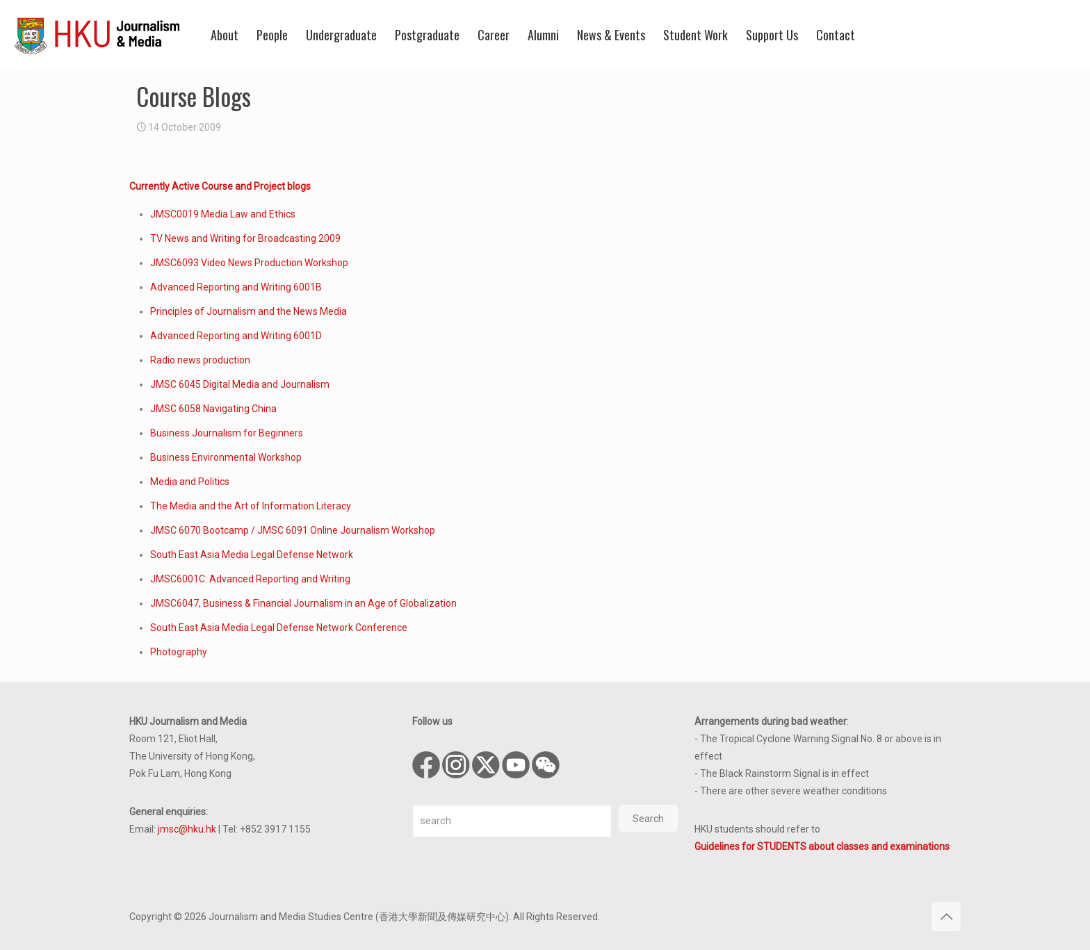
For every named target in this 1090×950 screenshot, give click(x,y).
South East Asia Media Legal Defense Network (251, 554)
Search (648, 818)
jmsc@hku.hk (187, 829)
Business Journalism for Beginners (226, 433)
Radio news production (200, 360)
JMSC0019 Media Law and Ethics (222, 214)
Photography (178, 651)
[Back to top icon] (946, 916)
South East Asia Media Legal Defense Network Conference (278, 627)
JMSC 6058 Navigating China (213, 408)
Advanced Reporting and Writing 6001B (236, 287)
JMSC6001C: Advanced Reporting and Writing (250, 578)
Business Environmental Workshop (226, 457)
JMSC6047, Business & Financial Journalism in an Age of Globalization (303, 603)
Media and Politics (189, 481)
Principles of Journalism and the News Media (248, 311)
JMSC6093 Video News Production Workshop (249, 262)
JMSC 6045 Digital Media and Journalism (240, 384)
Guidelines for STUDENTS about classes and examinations (822, 846)
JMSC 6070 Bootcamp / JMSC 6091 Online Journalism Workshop (292, 530)
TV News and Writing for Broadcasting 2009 (245, 238)
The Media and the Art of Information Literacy (250, 505)
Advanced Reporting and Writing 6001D (236, 335)
